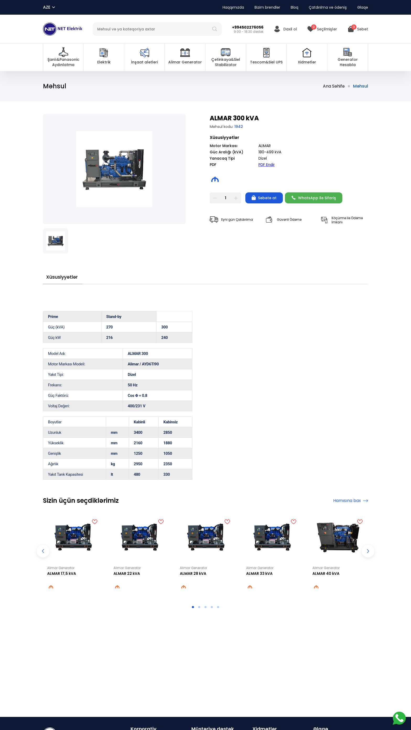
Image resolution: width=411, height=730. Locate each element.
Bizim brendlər (267, 7)
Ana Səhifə (334, 86)
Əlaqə (362, 7)
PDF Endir (266, 164)
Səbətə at (264, 198)
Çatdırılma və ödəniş (328, 7)
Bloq (294, 7)
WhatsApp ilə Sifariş (313, 198)
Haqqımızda (233, 7)
